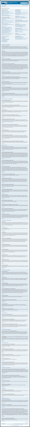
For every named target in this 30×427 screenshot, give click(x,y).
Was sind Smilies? (3, 38)
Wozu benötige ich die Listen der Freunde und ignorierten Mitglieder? (21, 20)
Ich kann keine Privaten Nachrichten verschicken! (20, 16)
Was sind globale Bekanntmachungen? (5, 39)
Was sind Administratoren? (17, 10)
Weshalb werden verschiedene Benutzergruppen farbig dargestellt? (21, 13)
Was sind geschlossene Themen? (5, 41)
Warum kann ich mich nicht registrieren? (5, 11)
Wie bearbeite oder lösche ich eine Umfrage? (6, 30)
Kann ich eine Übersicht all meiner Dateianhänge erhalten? (20, 34)
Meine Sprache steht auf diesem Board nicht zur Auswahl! (7, 21)
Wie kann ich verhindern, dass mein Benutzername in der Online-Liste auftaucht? (8, 18)
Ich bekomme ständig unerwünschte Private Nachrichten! (20, 17)
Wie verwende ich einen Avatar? (5, 23)
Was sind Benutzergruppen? (18, 11)
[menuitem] (6, 5)
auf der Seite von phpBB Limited (10, 401)
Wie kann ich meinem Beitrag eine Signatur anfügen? (7, 28)
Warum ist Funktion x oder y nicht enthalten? (19, 37)
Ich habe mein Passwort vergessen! (5, 14)
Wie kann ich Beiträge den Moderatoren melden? (6, 32)
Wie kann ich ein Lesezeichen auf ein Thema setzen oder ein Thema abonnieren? (21, 30)
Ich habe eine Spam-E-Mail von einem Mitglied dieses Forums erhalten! (21, 18)
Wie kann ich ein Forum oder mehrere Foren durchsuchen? (21, 24)
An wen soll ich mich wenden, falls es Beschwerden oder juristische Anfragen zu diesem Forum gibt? (21, 38)
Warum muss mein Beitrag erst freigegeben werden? (7, 34)
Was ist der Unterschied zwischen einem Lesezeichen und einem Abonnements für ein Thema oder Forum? (21, 29)
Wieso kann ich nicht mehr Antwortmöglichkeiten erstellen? (7, 29)
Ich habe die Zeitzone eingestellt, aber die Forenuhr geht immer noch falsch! (8, 20)
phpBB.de (8, 121)
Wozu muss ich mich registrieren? (5, 10)
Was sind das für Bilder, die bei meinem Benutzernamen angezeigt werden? (8, 22)
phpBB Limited (4, 121)
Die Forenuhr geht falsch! (4, 19)
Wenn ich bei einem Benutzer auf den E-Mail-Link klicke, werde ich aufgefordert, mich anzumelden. (8, 24)
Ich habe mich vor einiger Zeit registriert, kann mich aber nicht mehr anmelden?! (8, 13)
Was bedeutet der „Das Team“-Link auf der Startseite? (20, 14)
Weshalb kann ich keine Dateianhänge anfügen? (6, 31)
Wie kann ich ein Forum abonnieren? (18, 31)
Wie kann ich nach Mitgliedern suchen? (19, 26)
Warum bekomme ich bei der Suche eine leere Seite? (20, 25)
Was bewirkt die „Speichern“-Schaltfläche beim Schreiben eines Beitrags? (8, 33)
